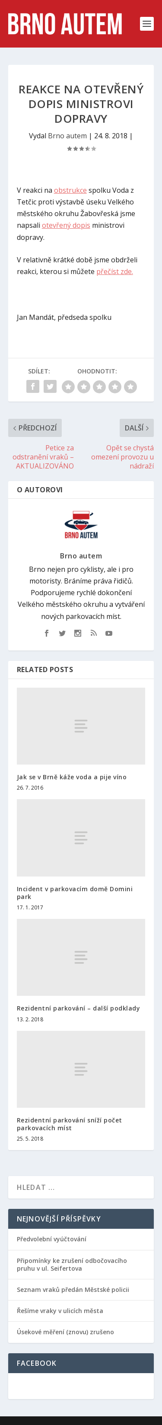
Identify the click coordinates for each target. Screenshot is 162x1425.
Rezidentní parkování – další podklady (78, 1008)
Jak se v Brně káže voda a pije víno (72, 777)
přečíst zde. (114, 271)
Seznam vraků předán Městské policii (73, 1289)
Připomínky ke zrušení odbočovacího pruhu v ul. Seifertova (72, 1264)
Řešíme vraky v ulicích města (60, 1311)
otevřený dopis (66, 225)
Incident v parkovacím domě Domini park (75, 893)
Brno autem (67, 135)
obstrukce (70, 190)
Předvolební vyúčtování (51, 1239)
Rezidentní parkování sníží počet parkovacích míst (69, 1124)
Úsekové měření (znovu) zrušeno (65, 1332)
